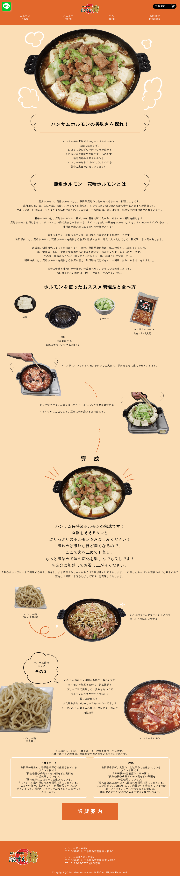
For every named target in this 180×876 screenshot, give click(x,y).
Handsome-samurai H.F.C (85, 872)
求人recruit (112, 17)
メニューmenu (68, 17)
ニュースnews (25, 17)
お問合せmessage (154, 17)
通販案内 (160, 6)
